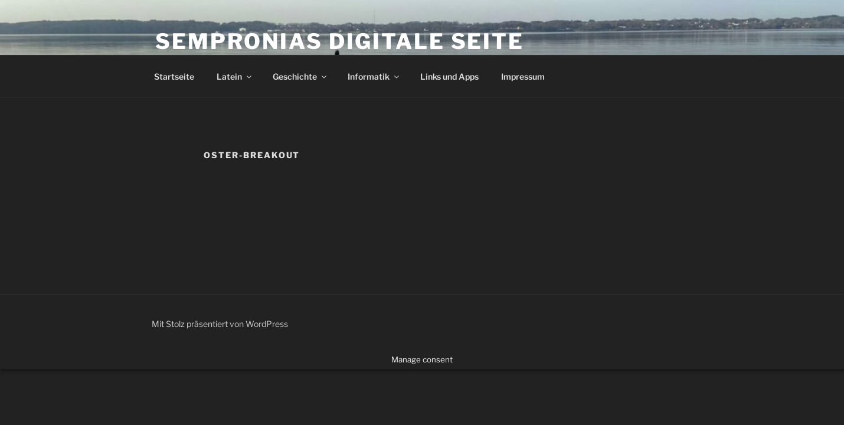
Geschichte (300, 76)
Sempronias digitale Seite (339, 41)
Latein (235, 76)
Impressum (523, 76)
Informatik (374, 76)
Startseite (174, 76)
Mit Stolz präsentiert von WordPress (220, 324)
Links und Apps (449, 76)
